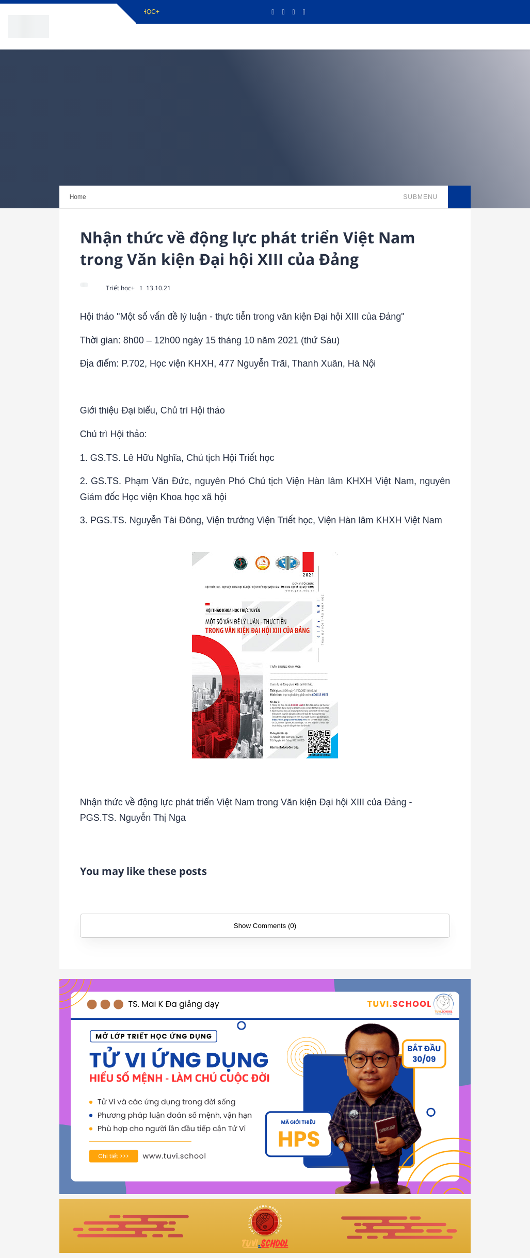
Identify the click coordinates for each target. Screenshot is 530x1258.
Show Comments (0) (265, 926)
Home (78, 197)
